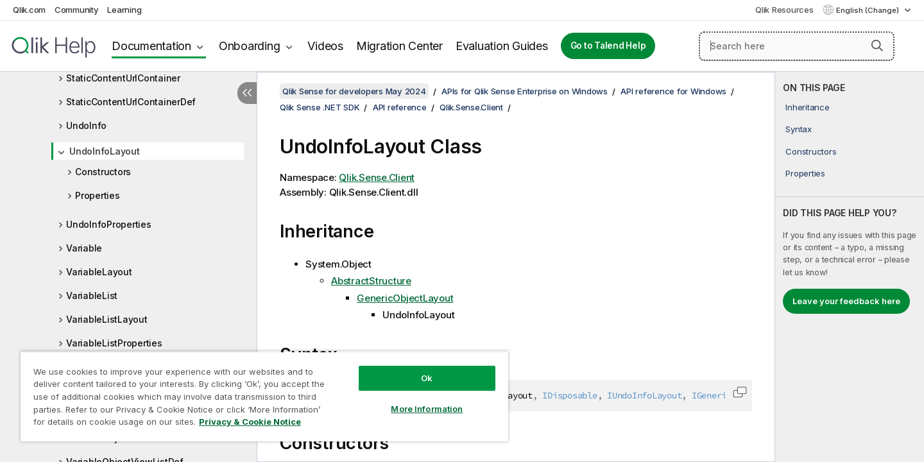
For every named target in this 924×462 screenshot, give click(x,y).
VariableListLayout (107, 319)
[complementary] (849, 267)
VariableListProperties (114, 343)
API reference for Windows (673, 91)
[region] (264, 396)
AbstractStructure (371, 281)
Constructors (103, 171)
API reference (400, 107)
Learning (124, 9)
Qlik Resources (784, 9)
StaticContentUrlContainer (123, 78)
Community (77, 9)
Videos (325, 46)
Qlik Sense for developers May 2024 (354, 91)
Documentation (151, 46)
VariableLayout (99, 271)
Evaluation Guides (502, 46)
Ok (426, 378)
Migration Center (399, 46)
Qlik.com (29, 9)
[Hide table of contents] (247, 93)
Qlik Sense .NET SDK (319, 107)
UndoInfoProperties (108, 224)
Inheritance (807, 107)
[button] (877, 45)
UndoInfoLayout (104, 151)
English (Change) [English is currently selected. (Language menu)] (868, 10)
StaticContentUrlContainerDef (131, 101)
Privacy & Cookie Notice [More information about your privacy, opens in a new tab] (250, 421)
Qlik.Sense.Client (471, 107)
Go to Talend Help (608, 45)
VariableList (91, 295)
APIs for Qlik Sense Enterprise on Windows (524, 91)
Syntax (798, 129)
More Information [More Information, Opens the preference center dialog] (427, 409)
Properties (97, 195)
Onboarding (249, 46)
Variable (84, 248)
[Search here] (796, 46)
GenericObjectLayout (405, 298)
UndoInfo (86, 125)
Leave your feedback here (846, 301)
